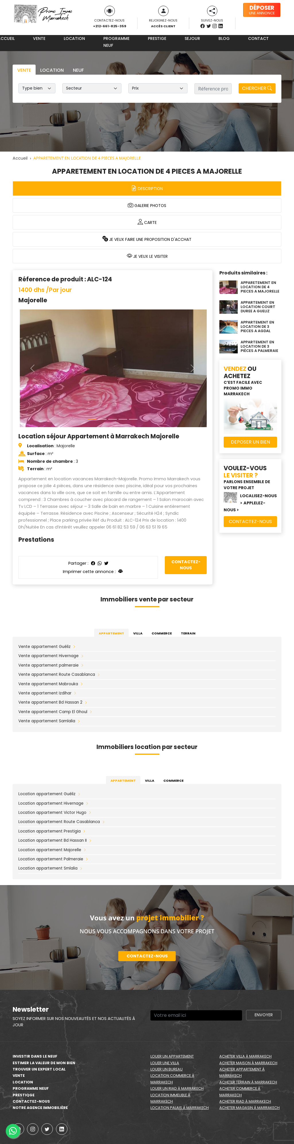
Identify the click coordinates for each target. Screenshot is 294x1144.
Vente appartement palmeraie (48, 665)
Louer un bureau (166, 1069)
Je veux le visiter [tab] (147, 256)
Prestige (157, 38)
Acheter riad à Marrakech (245, 1101)
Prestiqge (23, 1095)
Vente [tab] (24, 70)
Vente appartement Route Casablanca (56, 674)
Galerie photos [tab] (147, 205)
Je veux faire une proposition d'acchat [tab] (147, 239)
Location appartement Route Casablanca (59, 821)
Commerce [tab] (162, 633)
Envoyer (264, 1015)
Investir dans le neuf (35, 1056)
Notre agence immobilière (40, 1107)
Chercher (257, 88)
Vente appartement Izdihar (44, 693)
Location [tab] (52, 70)
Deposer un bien (250, 442)
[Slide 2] (112, 419)
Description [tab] (147, 188)
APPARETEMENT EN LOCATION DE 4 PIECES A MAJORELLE (260, 287)
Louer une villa (164, 1062)
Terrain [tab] (188, 633)
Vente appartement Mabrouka (48, 684)
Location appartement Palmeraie (50, 859)
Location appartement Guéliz (47, 794)
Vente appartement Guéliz (44, 646)
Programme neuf (116, 42)
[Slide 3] (123, 419)
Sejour (192, 38)
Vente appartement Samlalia (46, 721)
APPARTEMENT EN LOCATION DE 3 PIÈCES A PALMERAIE (259, 346)
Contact (258, 38)
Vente (39, 38)
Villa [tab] (137, 633)
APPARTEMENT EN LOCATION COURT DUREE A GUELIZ (258, 307)
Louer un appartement (172, 1056)
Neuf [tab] (78, 70)
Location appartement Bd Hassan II (52, 840)
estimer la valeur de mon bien (44, 1062)
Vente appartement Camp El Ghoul (52, 712)
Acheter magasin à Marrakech (249, 1107)
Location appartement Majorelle (49, 850)
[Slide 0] (92, 419)
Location (74, 38)
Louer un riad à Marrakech (177, 1088)
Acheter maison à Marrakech (248, 1062)
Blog (224, 38)
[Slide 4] (133, 419)
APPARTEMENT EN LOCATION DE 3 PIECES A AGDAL (257, 327)
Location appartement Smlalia (48, 868)
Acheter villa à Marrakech (245, 1056)
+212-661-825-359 (109, 26)
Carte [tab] (147, 222)
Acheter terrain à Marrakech (248, 1082)
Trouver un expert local (39, 1069)
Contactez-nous (185, 565)
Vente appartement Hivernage (48, 656)
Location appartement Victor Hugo (52, 812)
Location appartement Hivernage (51, 803)
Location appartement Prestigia (49, 831)
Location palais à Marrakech (179, 1107)
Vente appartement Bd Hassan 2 (50, 702)
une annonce (262, 10)
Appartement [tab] (111, 633)
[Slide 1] (102, 419)
